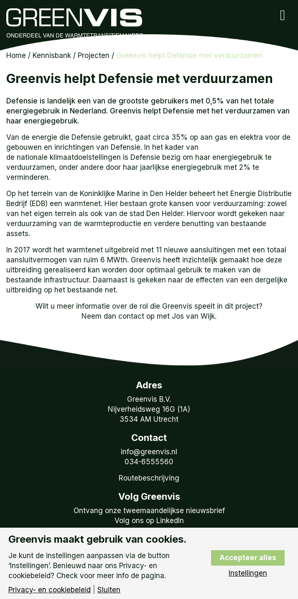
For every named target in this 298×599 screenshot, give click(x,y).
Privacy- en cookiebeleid (49, 590)
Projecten (94, 55)
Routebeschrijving (149, 478)
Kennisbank (52, 55)
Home (16, 55)
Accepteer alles (247, 558)
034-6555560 (149, 462)
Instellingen (248, 573)
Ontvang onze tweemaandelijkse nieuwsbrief (149, 510)
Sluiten (108, 590)
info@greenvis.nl (149, 452)
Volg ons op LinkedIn (149, 520)
